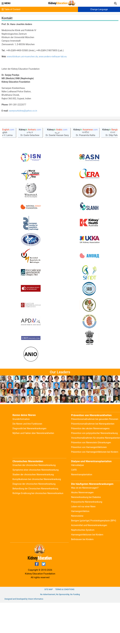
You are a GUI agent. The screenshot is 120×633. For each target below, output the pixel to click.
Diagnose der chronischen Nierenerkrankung (33, 514)
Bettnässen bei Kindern (82, 569)
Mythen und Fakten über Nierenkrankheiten (33, 463)
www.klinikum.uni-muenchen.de (22, 56)
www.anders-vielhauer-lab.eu (53, 56)
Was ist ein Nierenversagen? (84, 518)
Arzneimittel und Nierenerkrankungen (89, 555)
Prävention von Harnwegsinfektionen (89, 477)
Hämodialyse (77, 495)
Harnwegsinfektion (80, 541)
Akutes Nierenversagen (82, 523)
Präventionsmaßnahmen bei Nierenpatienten (92, 454)
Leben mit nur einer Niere (83, 537)
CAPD (74, 500)
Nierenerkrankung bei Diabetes (86, 527)
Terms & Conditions (64, 620)
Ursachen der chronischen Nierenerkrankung (34, 495)
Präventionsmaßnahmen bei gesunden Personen (94, 449)
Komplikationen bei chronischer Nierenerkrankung (36, 509)
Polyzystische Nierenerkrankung (86, 532)
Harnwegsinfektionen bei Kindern (87, 565)
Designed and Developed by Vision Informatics (24, 629)
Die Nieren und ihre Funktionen (27, 454)
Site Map (48, 620)
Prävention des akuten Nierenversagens (90, 458)
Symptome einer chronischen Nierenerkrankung (35, 500)
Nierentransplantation (81, 505)
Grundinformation (21, 449)
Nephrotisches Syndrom (82, 560)
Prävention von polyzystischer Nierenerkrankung (94, 463)
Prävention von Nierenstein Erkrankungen (91, 473)
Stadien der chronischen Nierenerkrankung (33, 505)
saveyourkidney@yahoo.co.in (23, 110)
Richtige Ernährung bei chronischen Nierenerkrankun (37, 523)
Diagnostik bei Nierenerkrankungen (29, 458)
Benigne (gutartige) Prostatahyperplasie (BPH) (93, 551)
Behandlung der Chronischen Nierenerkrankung (35, 519)
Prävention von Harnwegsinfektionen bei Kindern (94, 482)
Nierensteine (77, 546)
